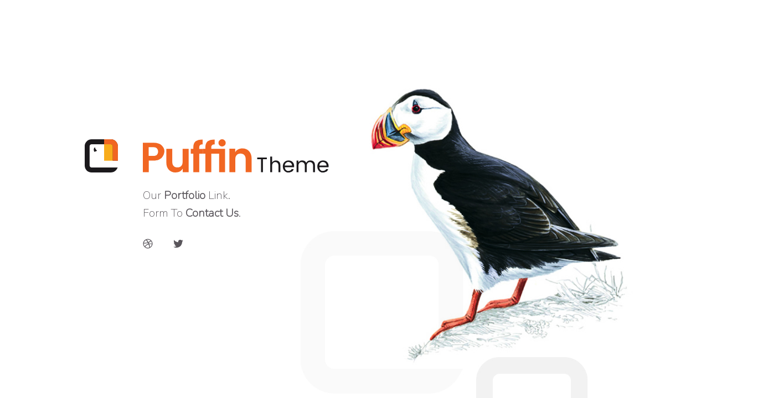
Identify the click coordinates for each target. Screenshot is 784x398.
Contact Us (212, 213)
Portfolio (184, 195)
